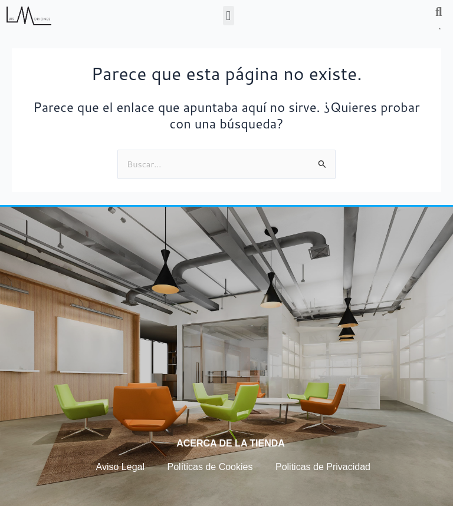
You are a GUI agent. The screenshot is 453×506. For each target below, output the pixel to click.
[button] (228, 15)
